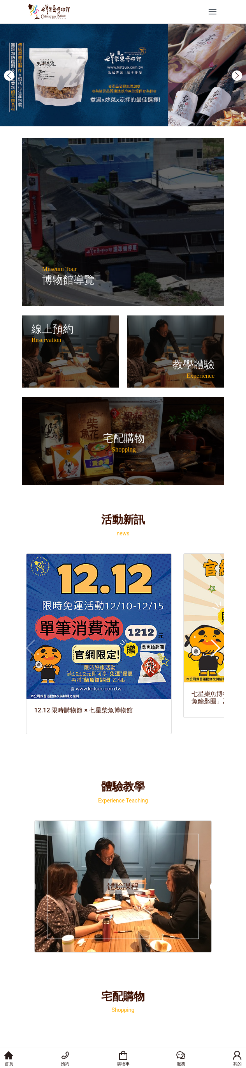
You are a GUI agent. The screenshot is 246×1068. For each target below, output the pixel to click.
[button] (9, 75)
